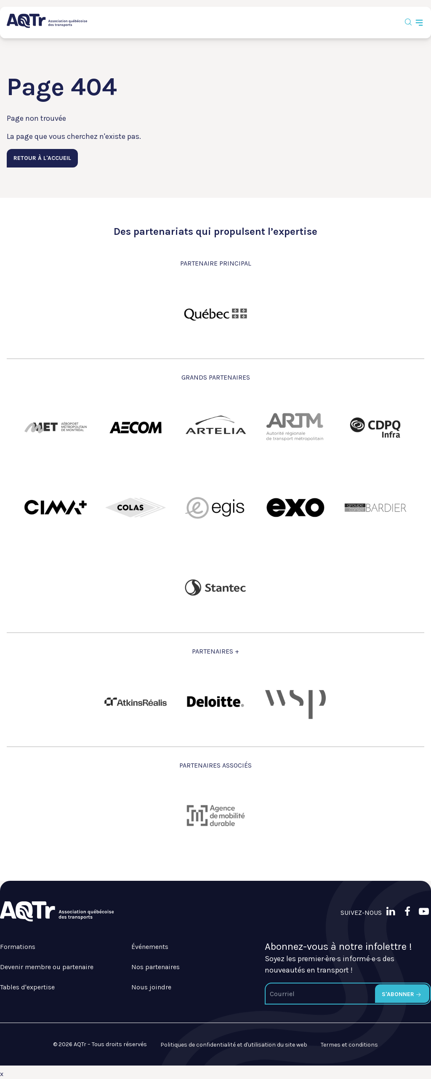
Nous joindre (151, 987)
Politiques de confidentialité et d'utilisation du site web (233, 1044)
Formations (17, 947)
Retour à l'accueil (42, 158)
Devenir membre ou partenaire (46, 967)
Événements (149, 947)
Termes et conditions (349, 1044)
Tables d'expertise (27, 987)
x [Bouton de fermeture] (1, 1074)
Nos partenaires (155, 967)
